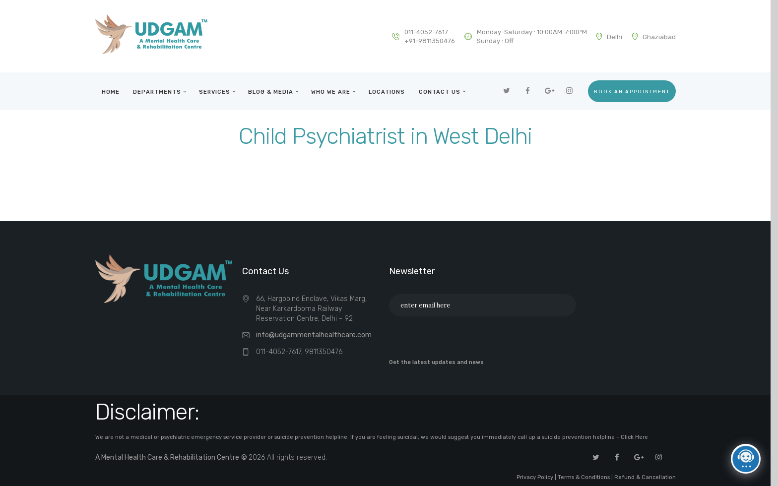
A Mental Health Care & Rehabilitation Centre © (171, 457)
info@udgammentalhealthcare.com (314, 335)
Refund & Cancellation (645, 477)
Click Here (634, 436)
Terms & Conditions (584, 477)
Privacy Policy (535, 477)
